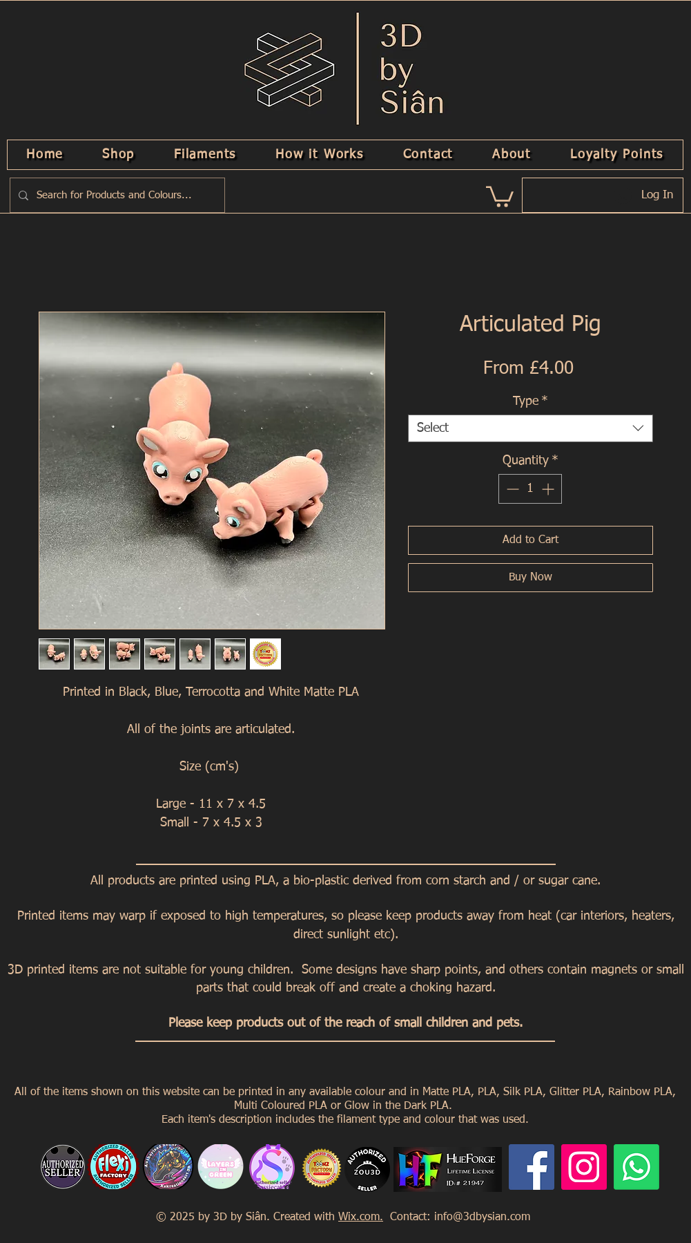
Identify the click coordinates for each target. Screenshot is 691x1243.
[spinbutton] (530, 489)
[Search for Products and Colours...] (116, 195)
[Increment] (549, 489)
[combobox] (530, 428)
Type (530, 401)
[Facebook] (531, 1167)
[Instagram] (584, 1167)
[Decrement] (511, 489)
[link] (500, 195)
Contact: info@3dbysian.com (458, 1217)
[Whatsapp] (636, 1167)
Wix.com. (360, 1217)
